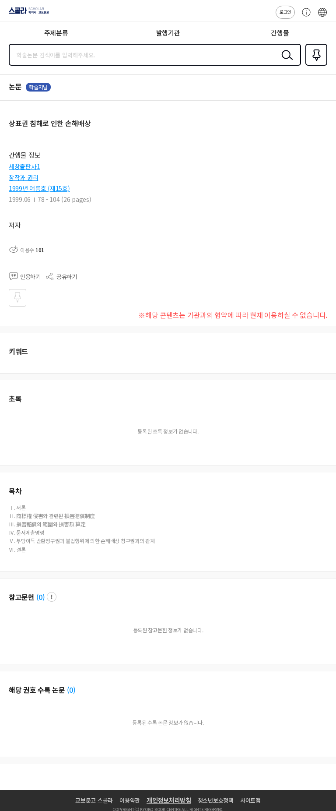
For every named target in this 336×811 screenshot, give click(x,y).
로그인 (285, 11)
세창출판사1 (24, 166)
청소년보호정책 (216, 800)
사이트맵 (250, 800)
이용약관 (129, 800)
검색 (285, 61)
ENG (322, 16)
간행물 (280, 32)
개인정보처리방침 (169, 800)
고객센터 (304, 16)
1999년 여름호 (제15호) (39, 188)
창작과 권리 (23, 177)
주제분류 (56, 32)
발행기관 (168, 32)
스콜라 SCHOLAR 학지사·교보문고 (26, 13)
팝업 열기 (51, 597)
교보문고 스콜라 (94, 800)
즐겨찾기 (314, 65)
